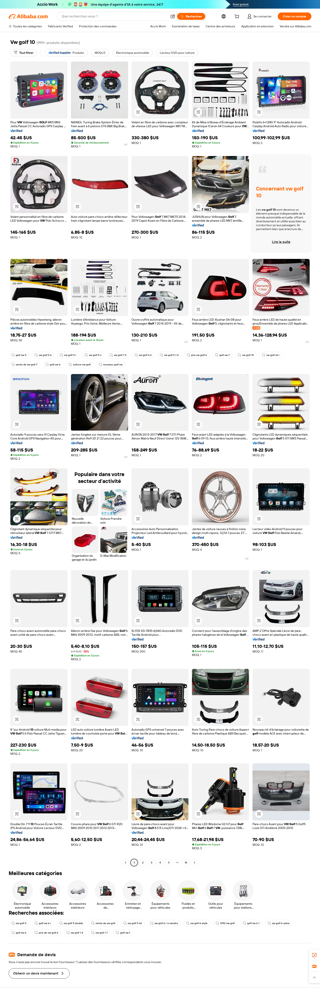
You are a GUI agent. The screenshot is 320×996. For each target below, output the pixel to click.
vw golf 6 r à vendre (164, 923)
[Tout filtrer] (23, 52)
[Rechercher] (191, 16)
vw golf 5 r (68, 355)
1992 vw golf (225, 923)
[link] (314, 955)
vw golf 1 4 (74, 932)
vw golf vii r (271, 355)
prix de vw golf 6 (46, 932)
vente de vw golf (103, 923)
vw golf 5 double (71, 923)
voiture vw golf (80, 364)
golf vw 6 (52, 364)
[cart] (237, 17)
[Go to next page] (194, 862)
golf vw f (123, 932)
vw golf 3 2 (143, 355)
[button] (172, 16)
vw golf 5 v (93, 355)
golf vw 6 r (43, 923)
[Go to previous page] (125, 862)
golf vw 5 (18, 355)
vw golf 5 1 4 (169, 355)
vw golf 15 (246, 355)
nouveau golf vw (110, 364)
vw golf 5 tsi (132, 923)
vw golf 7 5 (118, 355)
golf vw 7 (222, 355)
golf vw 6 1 (251, 923)
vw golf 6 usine (279, 923)
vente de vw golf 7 (24, 364)
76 (186, 862)
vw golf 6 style (196, 923)
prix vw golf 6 (197, 355)
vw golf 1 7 (99, 932)
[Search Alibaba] (114, 16)
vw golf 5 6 (43, 355)
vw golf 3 (18, 923)
